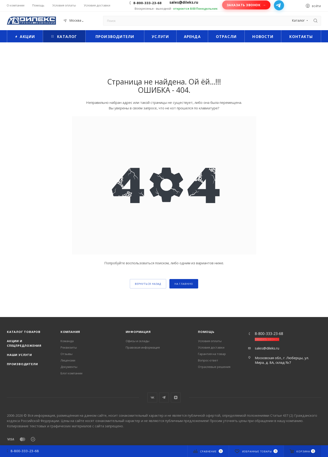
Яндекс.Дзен (176, 397)
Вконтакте (152, 397)
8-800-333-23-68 (147, 2)
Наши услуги (19, 355)
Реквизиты (69, 347)
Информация (138, 332)
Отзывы (67, 354)
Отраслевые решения (214, 367)
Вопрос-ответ (208, 360)
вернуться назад (148, 283)
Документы (69, 367)
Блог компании (71, 373)
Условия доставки (211, 347)
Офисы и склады (137, 341)
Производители (22, 364)
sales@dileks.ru (267, 348)
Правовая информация (143, 347)
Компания (70, 332)
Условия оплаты (210, 341)
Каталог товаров (24, 332)
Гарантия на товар (212, 354)
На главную (183, 283)
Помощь (206, 332)
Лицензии (68, 360)
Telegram (164, 397)
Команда (67, 341)
